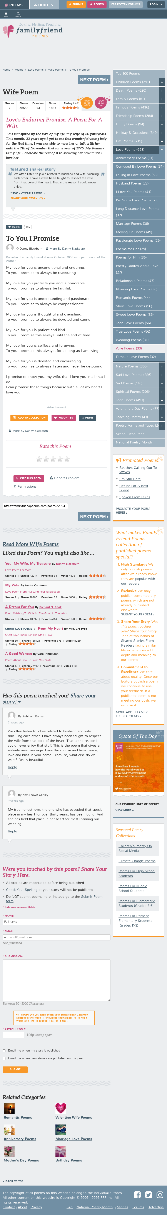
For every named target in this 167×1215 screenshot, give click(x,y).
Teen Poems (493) (130, 400)
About (22, 1207)
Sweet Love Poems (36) (135, 315)
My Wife (12, 585)
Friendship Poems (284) (134, 116)
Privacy (36, 1207)
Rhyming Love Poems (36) (136, 289)
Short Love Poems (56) (134, 306)
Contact (9, 1207)
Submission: (14, 956)
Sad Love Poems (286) (133, 375)
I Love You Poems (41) (133, 192)
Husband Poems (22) (132, 183)
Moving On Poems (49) (134, 232)
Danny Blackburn (67, 564)
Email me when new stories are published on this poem (46, 1058)
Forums (138, 1207)
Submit (76, 4)
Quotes (43, 5)
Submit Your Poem (136, 614)
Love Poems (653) (130, 150)
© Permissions (25, 487)
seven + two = (15, 1029)
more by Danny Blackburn (65, 248)
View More (123, 810)
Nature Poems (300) (132, 366)
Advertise (156, 1207)
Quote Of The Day (138, 736)
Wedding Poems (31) (132, 340)
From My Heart (50, 629)
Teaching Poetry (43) (132, 417)
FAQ (70, 1207)
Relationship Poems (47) (135, 281)
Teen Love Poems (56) (133, 323)
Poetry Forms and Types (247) (139, 425)
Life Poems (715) (129, 141)
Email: (9, 931)
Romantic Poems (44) (133, 298)
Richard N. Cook (50, 607)
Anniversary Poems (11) (134, 158)
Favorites (63, 417)
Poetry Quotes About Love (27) (137, 269)
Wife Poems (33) (129, 348)
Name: (9, 916)
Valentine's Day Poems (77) (137, 409)
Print (87, 417)
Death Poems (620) (131, 90)
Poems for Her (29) (131, 249)
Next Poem (94, 79)
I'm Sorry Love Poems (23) (137, 200)
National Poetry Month (134, 442)
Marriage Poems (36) (132, 224)
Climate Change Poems (137, 861)
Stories (122, 1207)
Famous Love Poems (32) (136, 357)
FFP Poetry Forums (125, 4)
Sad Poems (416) (129, 383)
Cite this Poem (29, 478)
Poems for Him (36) (131, 257)
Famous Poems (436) (132, 107)
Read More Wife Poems (31, 544)
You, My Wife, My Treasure (28, 564)
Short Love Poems (18, 629)
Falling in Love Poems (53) (137, 175)
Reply (12, 767)
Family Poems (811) (131, 99)
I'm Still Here (130, 479)
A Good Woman (18, 654)
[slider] (71, 107)
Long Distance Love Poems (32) (137, 212)
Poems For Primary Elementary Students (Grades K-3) (135, 920)
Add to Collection (29, 417)
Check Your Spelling (21, 890)
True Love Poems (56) (133, 331)
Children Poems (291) (133, 82)
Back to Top (14, 1181)
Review (97, 4)
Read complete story (26, 193)
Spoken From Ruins (134, 497)
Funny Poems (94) (130, 124)
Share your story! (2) (26, 198)
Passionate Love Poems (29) (138, 241)
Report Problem (64, 478)
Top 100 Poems (128, 74)
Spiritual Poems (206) (133, 392)
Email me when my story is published (34, 1050)
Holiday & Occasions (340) (137, 133)
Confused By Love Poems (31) (140, 166)
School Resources (130, 434)
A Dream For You (19, 607)
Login (156, 4)
